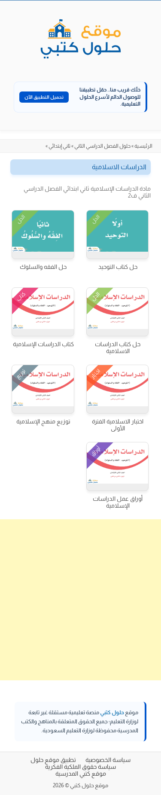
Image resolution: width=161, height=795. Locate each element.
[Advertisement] (80, 599)
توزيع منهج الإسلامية (43, 421)
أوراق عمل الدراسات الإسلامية (118, 502)
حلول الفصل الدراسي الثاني (102, 146)
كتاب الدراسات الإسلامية (43, 344)
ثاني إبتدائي (59, 146)
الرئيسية (143, 146)
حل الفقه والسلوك (43, 266)
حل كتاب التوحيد (117, 266)
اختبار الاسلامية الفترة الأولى (117, 425)
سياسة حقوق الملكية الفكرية (80, 766)
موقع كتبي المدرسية (80, 773)
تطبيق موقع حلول (53, 759)
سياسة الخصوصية (108, 759)
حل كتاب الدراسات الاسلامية (117, 347)
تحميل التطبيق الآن (44, 97)
